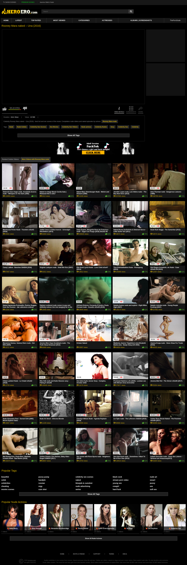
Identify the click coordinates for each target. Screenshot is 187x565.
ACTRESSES (107, 20)
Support (96, 554)
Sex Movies (54, 127)
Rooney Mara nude (110, 121)
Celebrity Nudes (101, 127)
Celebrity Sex (123, 127)
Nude (11, 127)
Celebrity (135, 127)
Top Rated (36, 20)
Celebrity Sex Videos (70, 127)
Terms (111, 554)
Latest (18, 20)
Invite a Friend (79, 554)
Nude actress (86, 127)
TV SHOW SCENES (9, 2)
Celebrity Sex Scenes (38, 127)
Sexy (112, 127)
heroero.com (32, 560)
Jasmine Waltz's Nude (47, 2)
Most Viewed (59, 20)
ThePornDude (175, 20)
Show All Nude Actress (93, 538)
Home (6, 20)
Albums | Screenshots (141, 20)
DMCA (125, 554)
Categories (84, 20)
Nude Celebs (21, 127)
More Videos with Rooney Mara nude (35, 159)
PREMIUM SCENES (27, 2)
